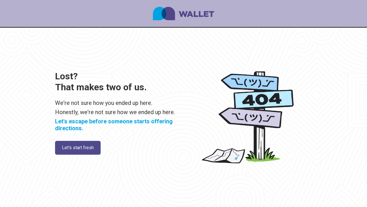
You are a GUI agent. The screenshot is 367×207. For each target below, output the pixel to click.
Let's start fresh (78, 147)
